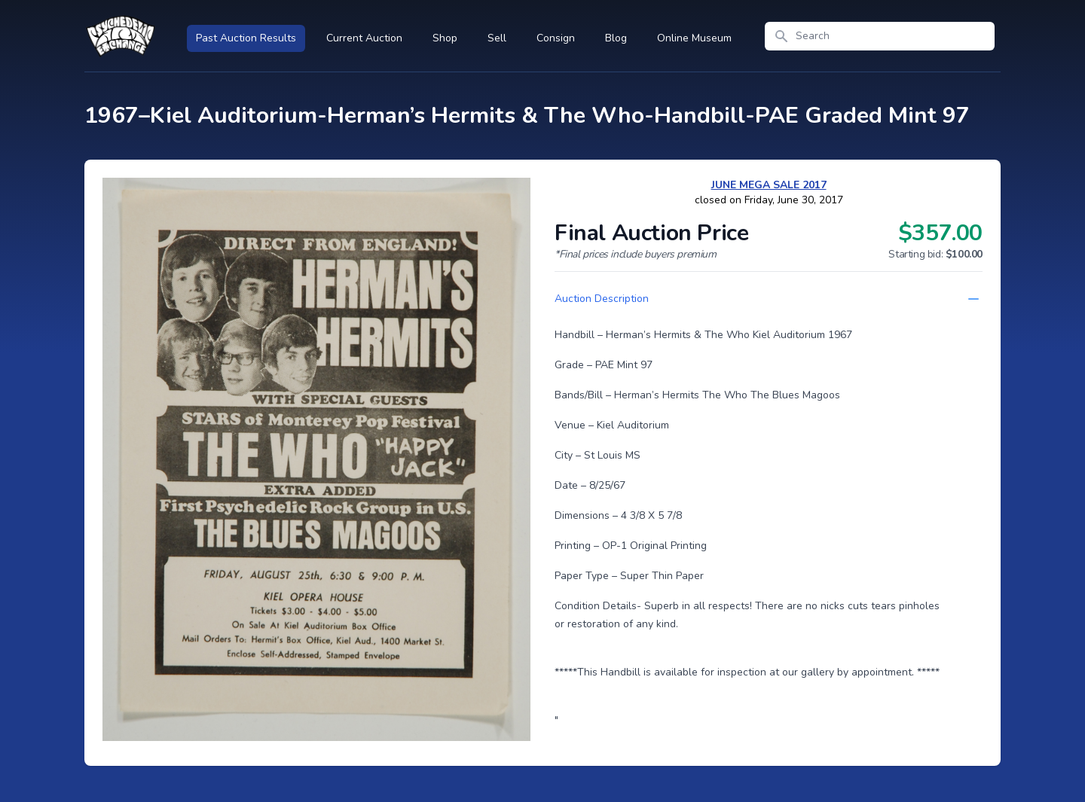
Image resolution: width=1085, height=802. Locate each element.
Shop (444, 38)
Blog (616, 38)
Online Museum (694, 38)
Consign (555, 38)
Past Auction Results (246, 38)
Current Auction (364, 38)
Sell (496, 38)
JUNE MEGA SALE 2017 (769, 185)
